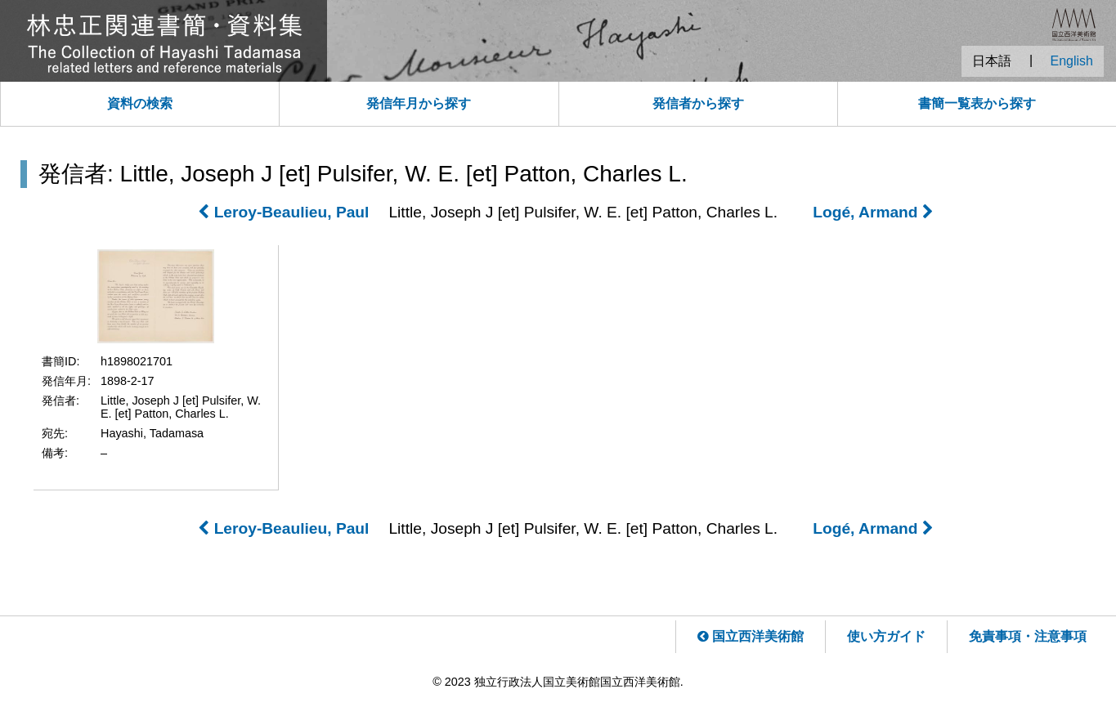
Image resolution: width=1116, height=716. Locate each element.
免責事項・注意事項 (1028, 636)
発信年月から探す (418, 103)
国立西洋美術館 (750, 636)
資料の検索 (140, 103)
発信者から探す (698, 103)
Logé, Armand (873, 212)
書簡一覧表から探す (977, 103)
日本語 (991, 61)
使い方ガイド (886, 636)
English (1072, 61)
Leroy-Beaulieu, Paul (283, 212)
